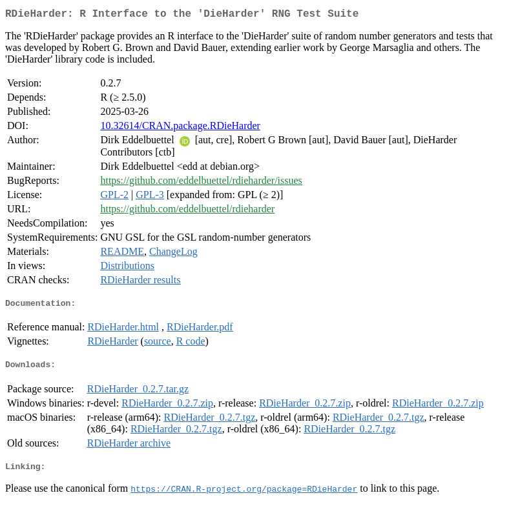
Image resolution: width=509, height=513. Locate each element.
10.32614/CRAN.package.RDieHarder (180, 128)
